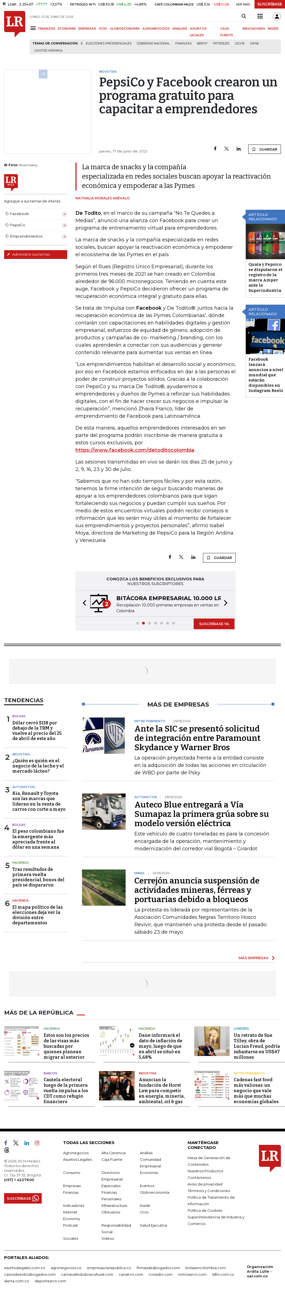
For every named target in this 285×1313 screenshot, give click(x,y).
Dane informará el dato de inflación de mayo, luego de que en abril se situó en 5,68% (160, 1046)
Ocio (144, 1212)
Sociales (70, 1238)
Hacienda (20, 863)
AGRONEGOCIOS (156, 28)
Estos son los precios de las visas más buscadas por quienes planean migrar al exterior (66, 1046)
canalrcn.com (131, 1274)
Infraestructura (114, 1205)
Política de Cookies (205, 1210)
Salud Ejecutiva (153, 1225)
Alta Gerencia (113, 1153)
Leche (240, 43)
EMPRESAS (87, 28)
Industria (21, 754)
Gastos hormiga (49, 50)
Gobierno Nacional (153, 43)
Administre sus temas (28, 254)
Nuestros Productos (205, 1171)
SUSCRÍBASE (269, 4)
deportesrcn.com (50, 1281)
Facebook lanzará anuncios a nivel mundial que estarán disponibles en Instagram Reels (266, 375)
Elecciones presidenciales (108, 43)
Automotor (23, 787)
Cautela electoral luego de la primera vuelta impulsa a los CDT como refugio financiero (66, 1090)
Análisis (146, 1153)
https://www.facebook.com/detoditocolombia (134, 450)
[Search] (243, 16)
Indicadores (73, 1205)
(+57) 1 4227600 (19, 1180)
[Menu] (34, 28)
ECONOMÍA (67, 28)
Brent (202, 43)
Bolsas (19, 716)
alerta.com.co (16, 1281)
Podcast (70, 1225)
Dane (254, 43)
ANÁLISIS (179, 28)
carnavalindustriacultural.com (87, 1274)
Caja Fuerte (111, 1159)
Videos (107, 1238)
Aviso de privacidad (205, 1184)
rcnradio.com (161, 1274)
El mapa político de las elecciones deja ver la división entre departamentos (37, 915)
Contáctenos (199, 1177)
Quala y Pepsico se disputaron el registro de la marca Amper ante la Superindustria (266, 277)
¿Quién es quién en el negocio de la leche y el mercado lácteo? (38, 766)
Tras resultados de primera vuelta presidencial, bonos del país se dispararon (38, 877)
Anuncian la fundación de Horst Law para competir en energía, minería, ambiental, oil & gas (162, 1090)
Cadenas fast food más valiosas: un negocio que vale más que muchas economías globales (256, 1090)
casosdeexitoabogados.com (30, 1274)
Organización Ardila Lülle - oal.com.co (260, 1271)
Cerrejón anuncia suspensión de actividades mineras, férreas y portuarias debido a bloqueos (196, 890)
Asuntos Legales (77, 1159)
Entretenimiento (249, 1073)
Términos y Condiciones (209, 1190)
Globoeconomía (154, 1192)
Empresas (72, 1186)
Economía (149, 1172)
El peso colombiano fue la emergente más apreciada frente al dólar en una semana (38, 839)
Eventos (147, 1186)
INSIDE (273, 28)
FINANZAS (46, 28)
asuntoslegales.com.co (24, 1268)
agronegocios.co (66, 1268)
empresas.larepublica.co (109, 1268)
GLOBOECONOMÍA (125, 28)
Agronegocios (76, 1153)
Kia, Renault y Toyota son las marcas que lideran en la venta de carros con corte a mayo (39, 801)
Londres (241, 1028)
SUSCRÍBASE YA (214, 624)
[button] (82, 604)
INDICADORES (253, 28)
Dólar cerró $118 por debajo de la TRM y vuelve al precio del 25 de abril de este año (37, 730)
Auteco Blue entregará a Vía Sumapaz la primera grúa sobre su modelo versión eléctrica (201, 814)
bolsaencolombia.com (205, 1268)
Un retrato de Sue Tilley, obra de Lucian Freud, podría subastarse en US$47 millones (257, 1046)
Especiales (110, 1186)
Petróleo (221, 43)
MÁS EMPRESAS (254, 958)
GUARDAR (264, 149)
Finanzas (183, 43)
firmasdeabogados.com (158, 1268)
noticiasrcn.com (192, 1274)
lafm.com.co (223, 1274)
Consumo (71, 1172)
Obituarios (110, 1212)
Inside (145, 1205)
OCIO (103, 28)
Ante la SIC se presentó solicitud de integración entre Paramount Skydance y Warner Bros (197, 738)
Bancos (50, 1073)
